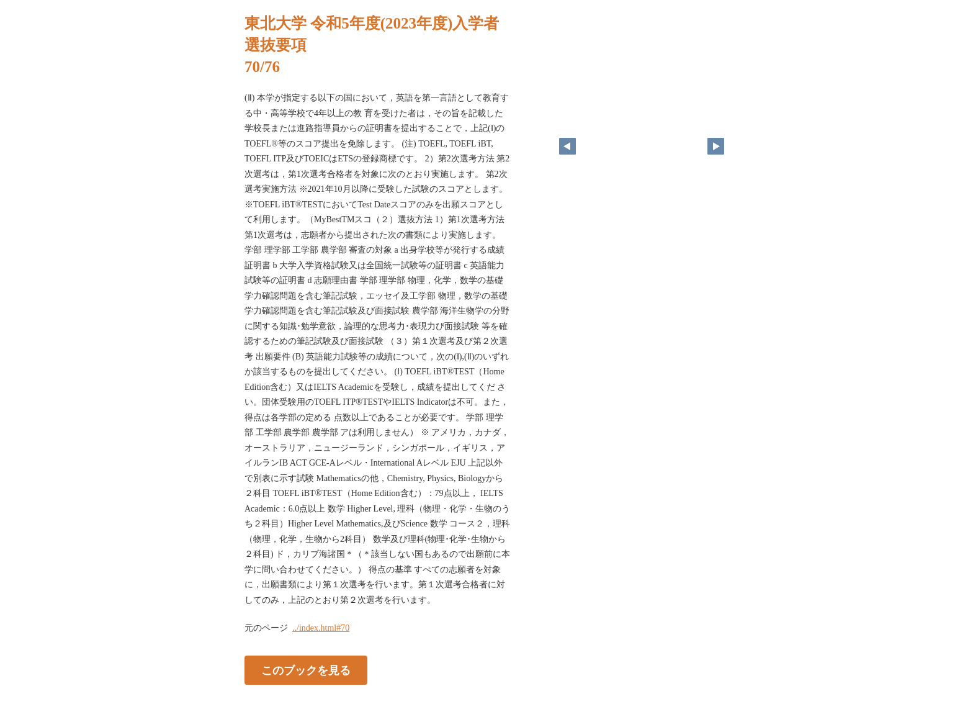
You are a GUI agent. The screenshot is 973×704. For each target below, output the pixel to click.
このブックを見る (306, 670)
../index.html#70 (320, 628)
